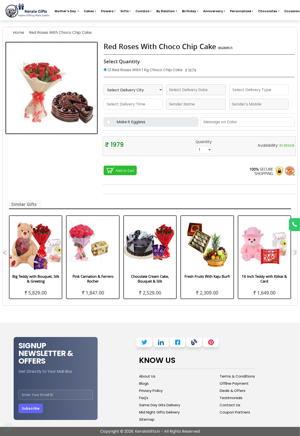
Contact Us (230, 404)
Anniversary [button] (213, 11)
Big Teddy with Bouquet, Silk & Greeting (35, 279)
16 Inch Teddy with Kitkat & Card (264, 279)
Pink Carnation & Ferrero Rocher (92, 279)
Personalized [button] (240, 11)
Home (18, 32)
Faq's (143, 397)
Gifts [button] (124, 11)
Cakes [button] (89, 11)
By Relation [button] (165, 11)
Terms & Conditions (237, 376)
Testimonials (231, 397)
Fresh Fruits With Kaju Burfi (207, 276)
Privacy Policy (151, 390)
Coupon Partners (235, 412)
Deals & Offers (232, 390)
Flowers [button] (107, 11)
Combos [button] (142, 11)
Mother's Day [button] (66, 11)
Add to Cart (125, 170)
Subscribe (31, 408)
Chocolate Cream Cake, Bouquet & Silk (150, 279)
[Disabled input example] (155, 122)
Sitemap (146, 419)
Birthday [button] (189, 11)
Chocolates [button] (267, 11)
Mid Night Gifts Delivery (159, 412)
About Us (147, 376)
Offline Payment (234, 383)
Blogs (144, 383)
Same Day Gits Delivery (159, 404)
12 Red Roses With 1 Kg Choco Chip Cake (143, 70)
